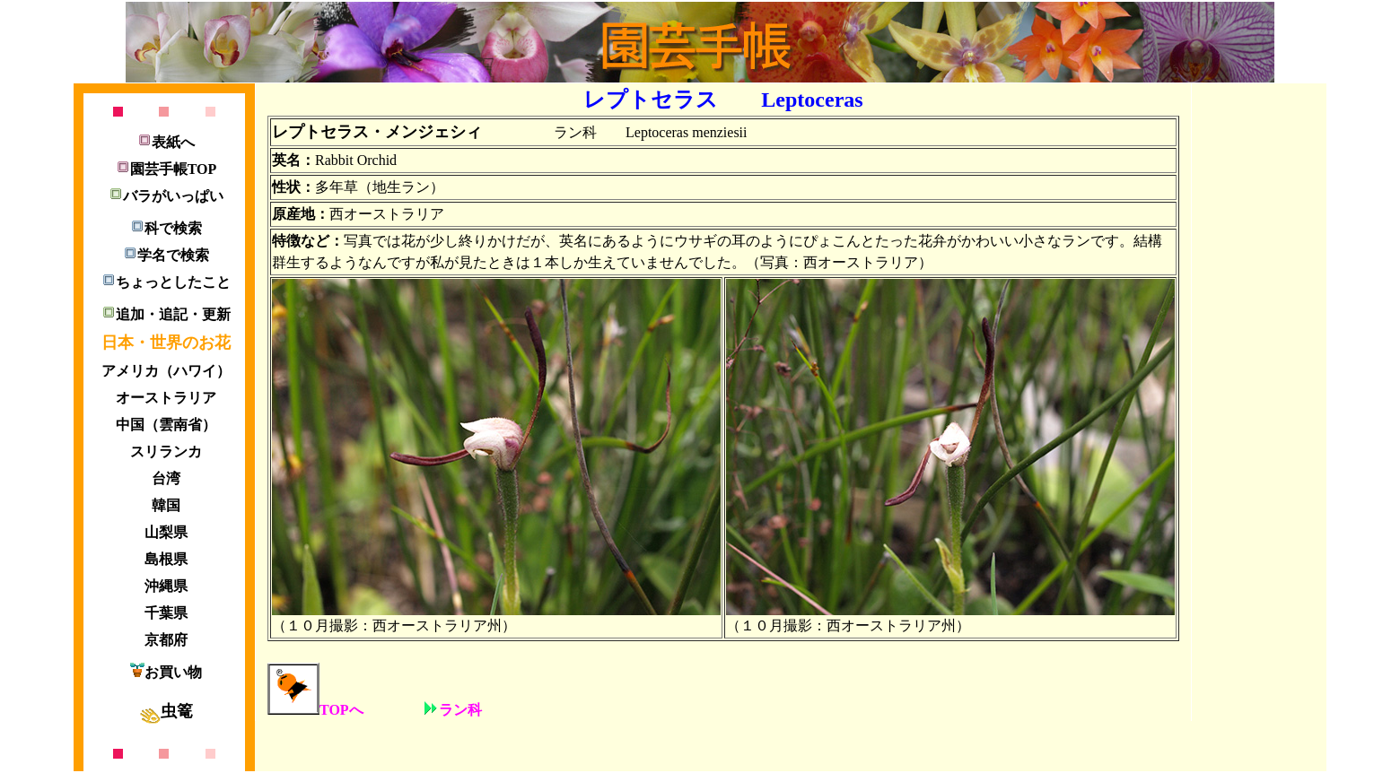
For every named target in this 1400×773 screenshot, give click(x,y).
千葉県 (166, 613)
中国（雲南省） (166, 424)
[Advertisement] (1254, 359)
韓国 (166, 505)
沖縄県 (166, 586)
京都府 (166, 639)
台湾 (166, 478)
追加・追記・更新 (166, 314)
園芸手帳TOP (166, 169)
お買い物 (166, 672)
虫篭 (166, 711)
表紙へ (166, 142)
